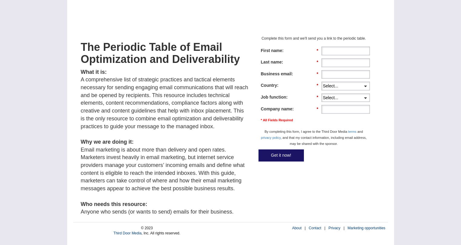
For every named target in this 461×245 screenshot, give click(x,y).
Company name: (289, 109)
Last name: (289, 62)
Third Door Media (128, 233)
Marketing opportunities (366, 228)
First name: (289, 50)
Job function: (289, 97)
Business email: (289, 74)
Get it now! (281, 155)
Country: (289, 85)
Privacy (334, 228)
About (296, 228)
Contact (315, 228)
